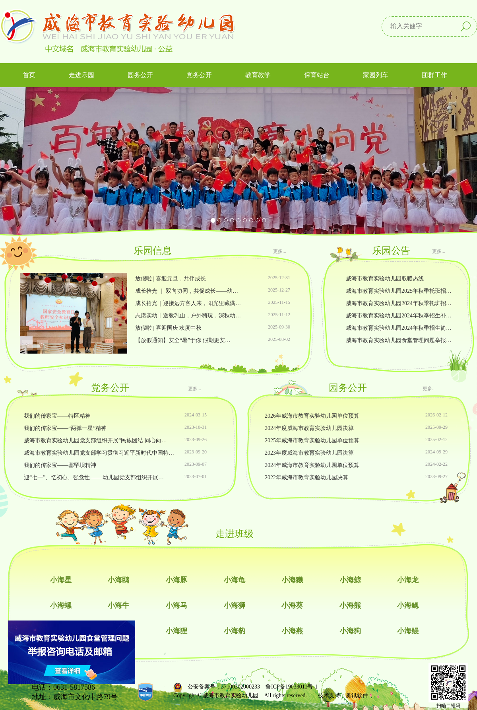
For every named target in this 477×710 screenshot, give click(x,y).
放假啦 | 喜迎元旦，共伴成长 (170, 279)
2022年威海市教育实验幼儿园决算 (306, 477)
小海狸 (176, 631)
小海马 (176, 605)
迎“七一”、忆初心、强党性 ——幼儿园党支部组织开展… (94, 477)
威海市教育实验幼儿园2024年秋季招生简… (399, 328)
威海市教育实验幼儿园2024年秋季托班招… (399, 303)
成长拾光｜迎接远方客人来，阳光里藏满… (188, 303)
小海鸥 (118, 580)
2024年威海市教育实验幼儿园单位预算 (312, 465)
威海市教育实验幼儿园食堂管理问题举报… (399, 340)
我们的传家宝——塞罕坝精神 (60, 465)
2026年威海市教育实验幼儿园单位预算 (312, 416)
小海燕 (292, 631)
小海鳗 (408, 631)
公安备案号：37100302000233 (224, 687)
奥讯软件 (357, 695)
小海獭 (292, 580)
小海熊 (350, 605)
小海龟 (234, 580)
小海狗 (350, 631)
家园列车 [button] (375, 75)
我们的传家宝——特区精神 (57, 416)
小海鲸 (350, 580)
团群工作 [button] (434, 75)
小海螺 (61, 605)
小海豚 (176, 580)
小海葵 (292, 605)
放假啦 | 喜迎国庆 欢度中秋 (168, 328)
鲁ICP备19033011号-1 (292, 687)
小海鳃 (408, 605)
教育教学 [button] (258, 75)
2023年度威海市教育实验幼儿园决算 (309, 453)
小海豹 (234, 631)
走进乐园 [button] (81, 75)
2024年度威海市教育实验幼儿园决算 (309, 428)
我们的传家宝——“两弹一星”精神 (65, 428)
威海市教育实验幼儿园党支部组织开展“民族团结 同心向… (95, 441)
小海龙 (408, 580)
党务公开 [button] (199, 75)
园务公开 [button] (140, 75)
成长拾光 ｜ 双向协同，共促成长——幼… (186, 291)
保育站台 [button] (317, 75)
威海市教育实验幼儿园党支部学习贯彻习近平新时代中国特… (99, 453)
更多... (279, 251)
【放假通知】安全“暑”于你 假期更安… (183, 340)
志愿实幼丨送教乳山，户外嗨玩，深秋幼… (188, 316)
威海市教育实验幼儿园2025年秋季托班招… (399, 291)
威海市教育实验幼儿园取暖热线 (385, 279)
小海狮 (234, 605)
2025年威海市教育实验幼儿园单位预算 (312, 441)
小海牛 (118, 605)
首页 (29, 75)
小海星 (61, 580)
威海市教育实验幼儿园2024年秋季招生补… (399, 316)
